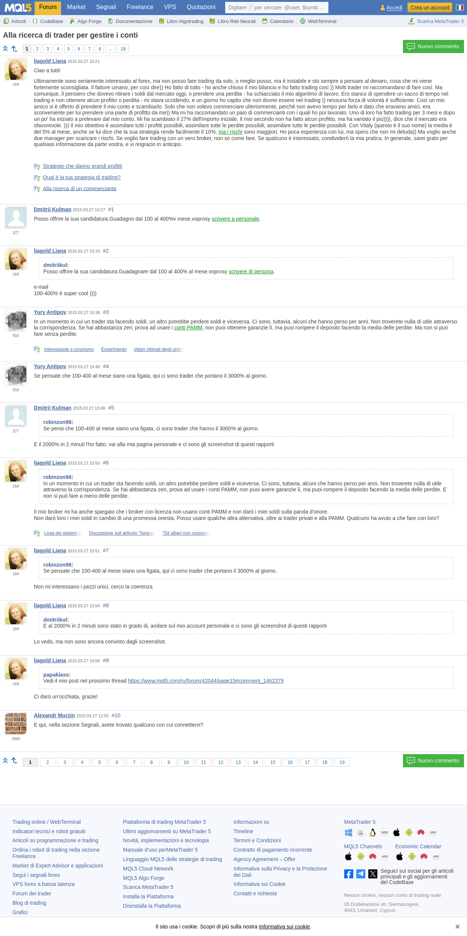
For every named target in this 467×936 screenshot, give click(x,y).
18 (324, 762)
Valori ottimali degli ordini (159, 349)
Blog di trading (29, 903)
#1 (111, 209)
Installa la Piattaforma (148, 896)
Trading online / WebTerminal (46, 822)
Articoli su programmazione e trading (55, 840)
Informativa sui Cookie (259, 884)
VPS (170, 7)
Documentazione (130, 21)
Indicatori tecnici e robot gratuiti (48, 831)
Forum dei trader (31, 893)
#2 (106, 251)
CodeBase (47, 21)
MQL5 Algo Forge (144, 878)
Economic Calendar (418, 846)
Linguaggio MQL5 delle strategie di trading (172, 859)
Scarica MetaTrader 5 (436, 21)
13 (238, 762)
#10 (116, 715)
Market (76, 7)
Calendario (278, 21)
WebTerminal (318, 21)
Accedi (394, 8)
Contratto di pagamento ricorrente (272, 850)
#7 (106, 550)
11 (203, 762)
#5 (111, 408)
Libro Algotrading (181, 21)
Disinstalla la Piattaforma (152, 906)
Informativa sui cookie (284, 927)
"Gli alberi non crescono (186, 533)
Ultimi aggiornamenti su (167, 831)
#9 (106, 660)
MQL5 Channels (363, 846)
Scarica (148, 887)
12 (220, 762)
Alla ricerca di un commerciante (79, 188)
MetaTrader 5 (360, 822)
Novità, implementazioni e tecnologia (166, 840)
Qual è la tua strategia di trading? (82, 177)
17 (307, 762)
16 (290, 762)
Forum (47, 7)
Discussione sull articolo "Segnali (122, 533)
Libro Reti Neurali (232, 21)
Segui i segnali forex (36, 875)
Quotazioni (201, 7)
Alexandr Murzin (54, 715)
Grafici (19, 912)
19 (123, 49)
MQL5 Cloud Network (148, 869)
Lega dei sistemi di (62, 533)
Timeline (243, 831)
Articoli (14, 21)
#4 (106, 366)
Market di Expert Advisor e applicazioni (57, 866)
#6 (106, 463)
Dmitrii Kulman (53, 209)
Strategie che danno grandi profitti (82, 166)
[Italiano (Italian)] (460, 4)
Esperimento (114, 349)
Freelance (140, 7)
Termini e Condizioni (257, 840)
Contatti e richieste (255, 893)
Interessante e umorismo (69, 349)
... (111, 49)
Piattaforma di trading (164, 822)
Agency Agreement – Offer (264, 859)
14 (255, 762)
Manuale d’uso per (160, 850)
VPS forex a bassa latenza (43, 884)
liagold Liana (50, 61)
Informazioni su (251, 822)
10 (186, 762)
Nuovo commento (432, 46)
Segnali (106, 7)
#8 (106, 605)
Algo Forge (85, 21)
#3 (106, 312)
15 (272, 762)
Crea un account (430, 8)
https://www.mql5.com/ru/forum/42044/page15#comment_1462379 (206, 681)
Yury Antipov (50, 312)
